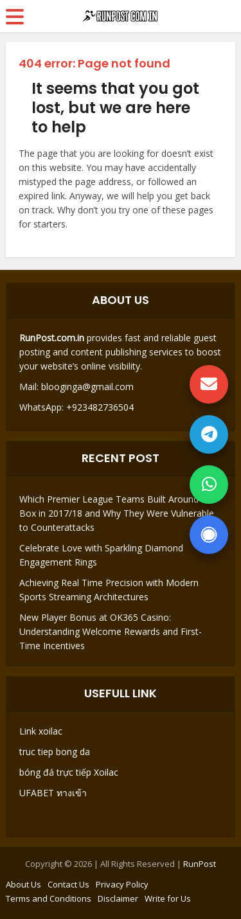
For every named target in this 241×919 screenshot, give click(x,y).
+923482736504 (99, 407)
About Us (23, 884)
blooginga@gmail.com (87, 386)
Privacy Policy (122, 884)
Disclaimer (118, 898)
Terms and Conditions (48, 898)
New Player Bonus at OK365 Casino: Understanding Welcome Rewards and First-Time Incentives (110, 631)
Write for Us (168, 898)
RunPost (199, 864)
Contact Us (68, 884)
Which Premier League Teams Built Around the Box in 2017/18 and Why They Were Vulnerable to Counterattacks (117, 513)
